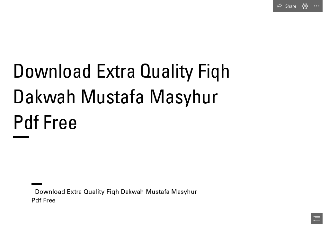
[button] (286, 6)
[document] (164, 115)
